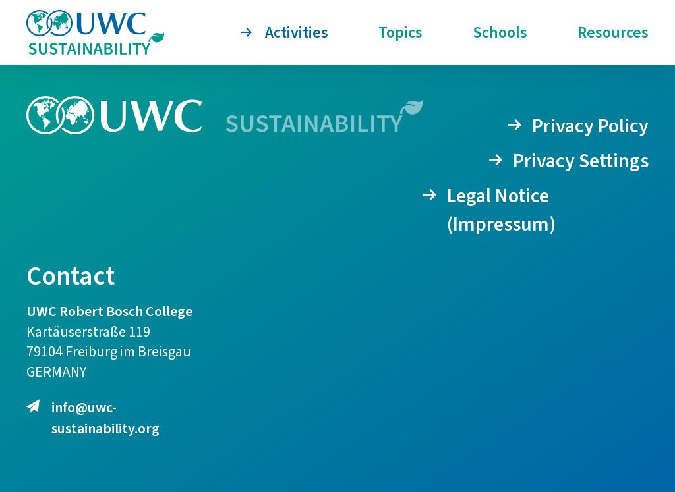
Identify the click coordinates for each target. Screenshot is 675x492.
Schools (500, 32)
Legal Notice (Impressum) (501, 210)
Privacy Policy (590, 126)
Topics (400, 32)
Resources (613, 32)
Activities (296, 32)
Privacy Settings (581, 161)
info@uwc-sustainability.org (93, 418)
